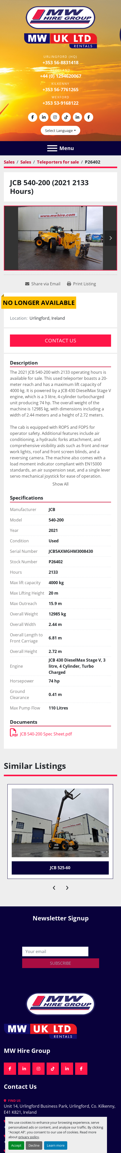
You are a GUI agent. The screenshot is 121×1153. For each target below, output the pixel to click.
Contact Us (60, 340)
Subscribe (60, 963)
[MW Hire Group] (60, 1004)
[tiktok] (66, 117)
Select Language (59, 130)
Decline (34, 1145)
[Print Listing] (81, 284)
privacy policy (28, 1137)
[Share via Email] (43, 284)
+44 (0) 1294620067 (60, 76)
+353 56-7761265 (60, 89)
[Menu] (52, 148)
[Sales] (9, 162)
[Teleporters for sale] (58, 162)
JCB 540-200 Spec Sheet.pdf (41, 734)
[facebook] (32, 117)
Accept (16, 1145)
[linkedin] (43, 117)
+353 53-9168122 (60, 103)
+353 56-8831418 (60, 62)
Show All (60, 484)
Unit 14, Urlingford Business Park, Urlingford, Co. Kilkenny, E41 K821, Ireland (60, 1109)
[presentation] (54, 886)
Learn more (55, 1145)
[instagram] (55, 117)
